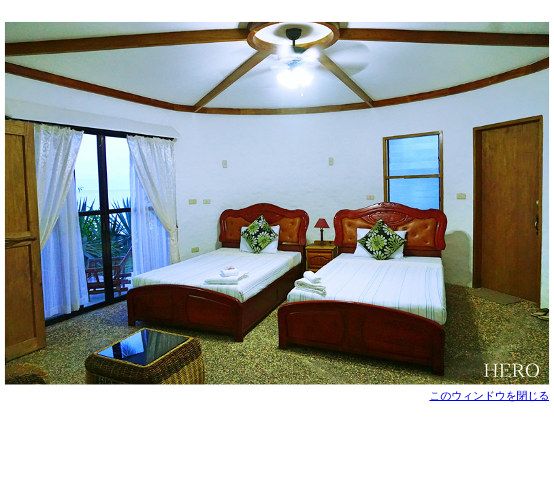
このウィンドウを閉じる (489, 396)
